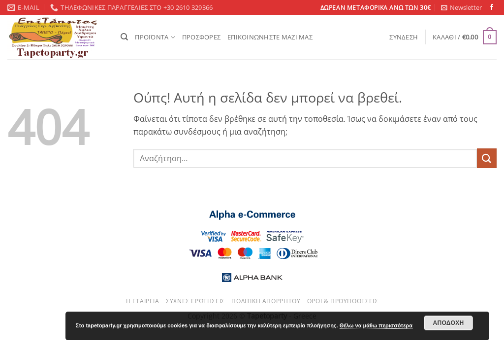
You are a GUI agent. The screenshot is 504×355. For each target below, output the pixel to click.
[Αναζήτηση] (124, 37)
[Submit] (487, 158)
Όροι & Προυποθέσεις (342, 301)
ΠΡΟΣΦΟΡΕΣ (201, 37)
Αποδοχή (448, 323)
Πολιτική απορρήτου (265, 301)
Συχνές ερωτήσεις (195, 301)
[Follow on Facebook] (492, 7)
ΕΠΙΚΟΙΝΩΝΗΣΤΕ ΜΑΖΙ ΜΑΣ (270, 37)
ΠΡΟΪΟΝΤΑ (155, 37)
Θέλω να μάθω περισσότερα (376, 325)
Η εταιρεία (142, 301)
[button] (461, 7)
